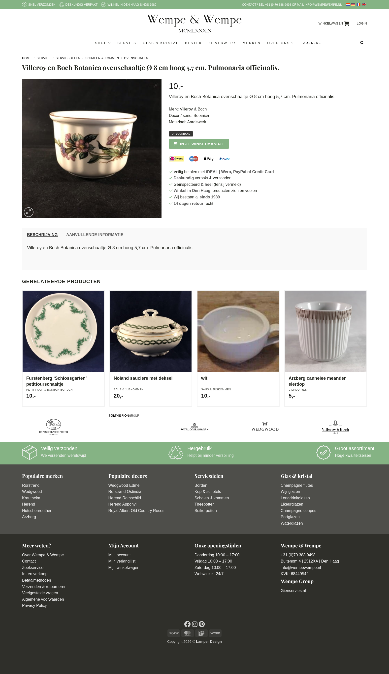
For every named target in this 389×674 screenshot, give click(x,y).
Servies (127, 43)
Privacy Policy (34, 605)
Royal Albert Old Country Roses (136, 511)
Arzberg (29, 517)
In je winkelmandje (202, 144)
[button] (334, 23)
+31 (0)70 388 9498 (278, 4)
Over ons (280, 43)
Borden (200, 485)
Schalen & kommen (211, 498)
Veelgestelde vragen (40, 593)
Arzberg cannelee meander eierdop (317, 381)
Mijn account (119, 555)
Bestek (193, 43)
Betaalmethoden (36, 580)
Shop (103, 43)
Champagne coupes (298, 511)
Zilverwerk (222, 43)
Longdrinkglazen (295, 498)
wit (204, 378)
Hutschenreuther (36, 511)
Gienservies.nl (293, 591)
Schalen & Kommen (102, 58)
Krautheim (31, 498)
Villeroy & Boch (193, 109)
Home (27, 58)
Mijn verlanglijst (121, 561)
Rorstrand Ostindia (124, 491)
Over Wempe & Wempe (43, 555)
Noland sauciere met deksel (143, 378)
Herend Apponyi (122, 504)
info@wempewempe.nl (323, 4)
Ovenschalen (136, 58)
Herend (28, 504)
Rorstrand (30, 485)
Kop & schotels (207, 491)
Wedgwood (32, 491)
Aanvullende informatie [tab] (95, 235)
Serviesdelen (68, 58)
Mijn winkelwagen (123, 568)
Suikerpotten (205, 511)
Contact (29, 561)
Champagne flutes (297, 485)
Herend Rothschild (124, 498)
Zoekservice (32, 568)
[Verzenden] (362, 43)
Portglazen (290, 517)
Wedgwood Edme (124, 485)
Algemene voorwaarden (43, 599)
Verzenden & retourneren (44, 587)
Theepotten (204, 504)
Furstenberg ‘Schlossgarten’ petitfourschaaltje (56, 381)
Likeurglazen (292, 504)
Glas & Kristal (161, 43)
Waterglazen (292, 523)
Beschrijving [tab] (42, 235)
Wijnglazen (290, 491)
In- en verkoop (34, 574)
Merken (252, 43)
